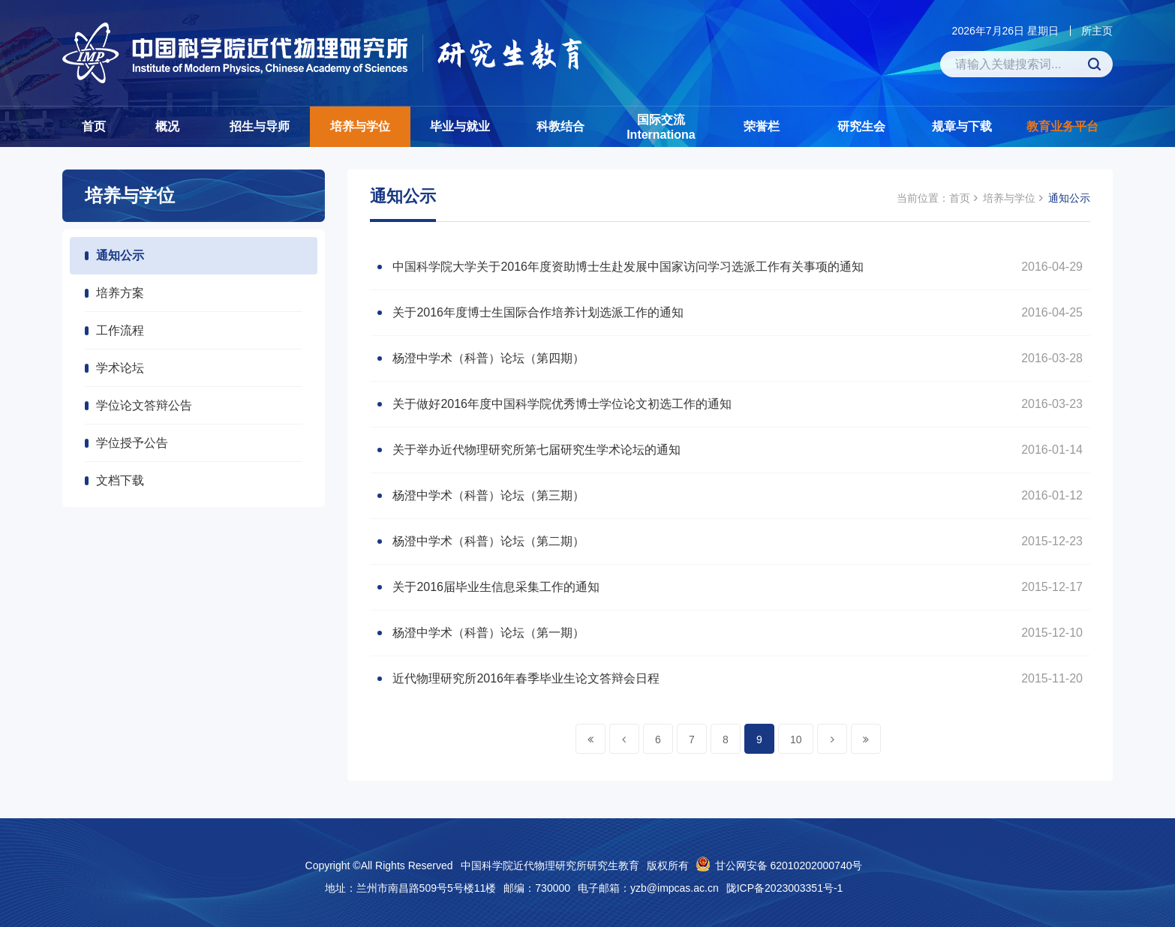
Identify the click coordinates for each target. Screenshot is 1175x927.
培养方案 (120, 292)
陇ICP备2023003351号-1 (784, 888)
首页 (94, 126)
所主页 (1097, 31)
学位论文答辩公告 (144, 405)
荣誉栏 (762, 126)
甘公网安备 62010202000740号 (789, 866)
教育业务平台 (1062, 126)
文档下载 (120, 480)
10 (796, 740)
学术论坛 (120, 368)
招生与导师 (260, 126)
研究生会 (861, 126)
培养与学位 (360, 126)
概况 (167, 126)
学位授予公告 (132, 442)
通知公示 (120, 255)
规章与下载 (962, 126)
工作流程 (120, 330)
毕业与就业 (460, 126)
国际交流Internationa (661, 127)
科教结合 (560, 126)
